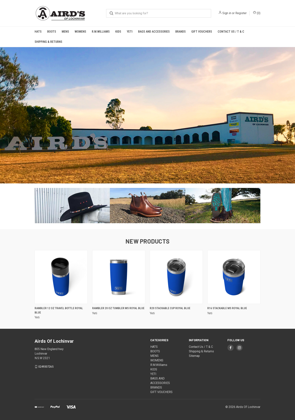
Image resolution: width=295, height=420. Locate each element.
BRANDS (180, 31)
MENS (65, 31)
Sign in (226, 13)
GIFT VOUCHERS (201, 31)
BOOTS (51, 31)
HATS (38, 31)
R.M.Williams (101, 31)
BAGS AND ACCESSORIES (154, 31)
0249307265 (45, 366)
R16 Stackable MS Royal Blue (227, 308)
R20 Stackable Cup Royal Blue (170, 308)
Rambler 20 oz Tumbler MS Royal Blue (118, 308)
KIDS (118, 31)
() (256, 13)
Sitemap (194, 356)
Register (241, 13)
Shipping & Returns (48, 42)
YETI (129, 31)
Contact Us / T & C (231, 31)
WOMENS (80, 31)
